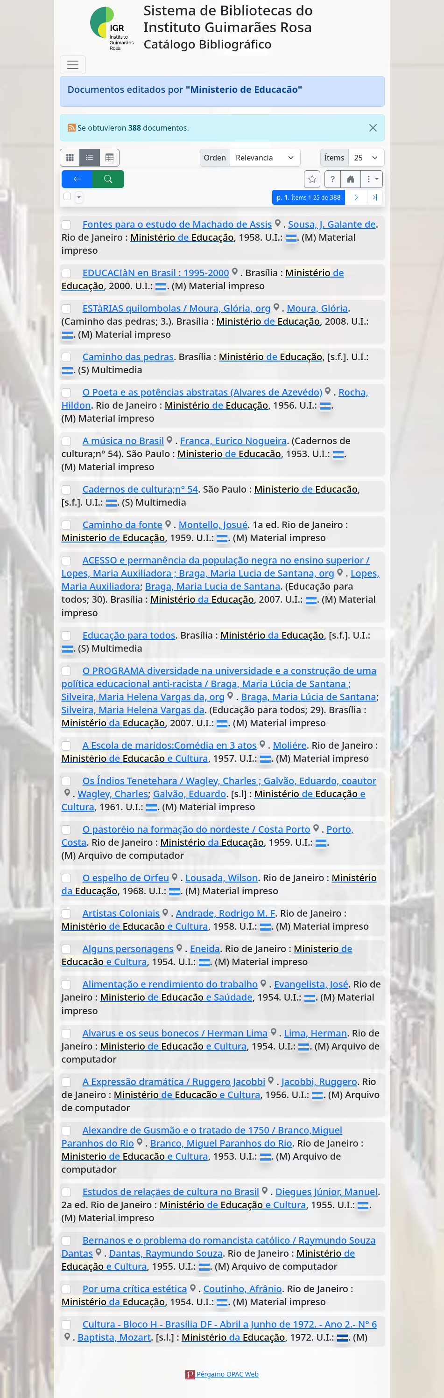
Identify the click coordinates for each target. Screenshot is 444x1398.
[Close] (373, 128)
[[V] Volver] (77, 179)
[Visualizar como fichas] (70, 158)
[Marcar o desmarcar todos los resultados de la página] (67, 196)
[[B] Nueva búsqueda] (108, 179)
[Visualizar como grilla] (109, 158)
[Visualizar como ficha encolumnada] (89, 158)
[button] (332, 179)
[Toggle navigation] (73, 65)
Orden (215, 158)
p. (308, 197)
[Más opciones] (371, 179)
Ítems (334, 158)
